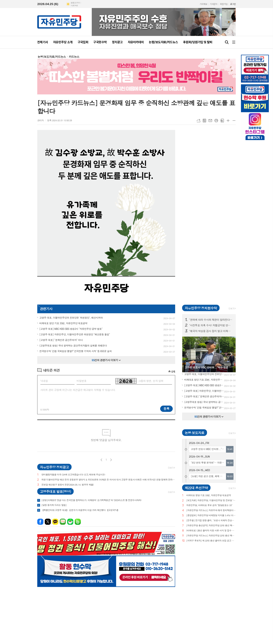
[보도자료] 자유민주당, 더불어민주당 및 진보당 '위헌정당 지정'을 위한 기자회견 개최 (211, 500)
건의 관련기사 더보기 (106, 360)
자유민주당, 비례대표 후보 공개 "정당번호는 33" (209, 505)
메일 (210, 120)
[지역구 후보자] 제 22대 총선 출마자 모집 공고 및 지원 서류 (211, 540)
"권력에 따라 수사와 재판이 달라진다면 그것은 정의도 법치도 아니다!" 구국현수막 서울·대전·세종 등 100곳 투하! (211, 319)
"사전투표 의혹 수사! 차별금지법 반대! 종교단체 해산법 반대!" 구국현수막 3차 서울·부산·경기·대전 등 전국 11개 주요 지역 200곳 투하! (211, 325)
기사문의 (213, 4)
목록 (204, 120)
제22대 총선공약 (196, 487)
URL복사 (198, 120)
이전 (101, 460)
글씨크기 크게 (228, 120)
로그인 (233, 4)
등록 (166, 408)
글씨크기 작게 (234, 120)
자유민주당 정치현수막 (201, 308)
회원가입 (223, 4)
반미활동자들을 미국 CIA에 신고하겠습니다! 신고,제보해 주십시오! (73, 474)
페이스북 (40, 522)
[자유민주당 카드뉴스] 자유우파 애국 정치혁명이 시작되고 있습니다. (211, 510)
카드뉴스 (74, 57)
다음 (111, 460)
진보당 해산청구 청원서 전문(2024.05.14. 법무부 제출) (67, 484)
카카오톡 (55, 522)
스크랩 (222, 120)
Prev (186, 354)
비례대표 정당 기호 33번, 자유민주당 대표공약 (208, 495)
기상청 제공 (74, 5)
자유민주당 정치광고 (54, 467)
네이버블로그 (63, 522)
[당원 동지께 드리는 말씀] (54, 505)
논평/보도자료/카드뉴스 (52, 57)
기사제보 (203, 4)
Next (231, 354)
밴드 (78, 522)
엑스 (48, 522)
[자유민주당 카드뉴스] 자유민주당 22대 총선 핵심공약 (211, 535)
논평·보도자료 (194, 432)
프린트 (216, 120)
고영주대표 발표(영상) (55, 491)
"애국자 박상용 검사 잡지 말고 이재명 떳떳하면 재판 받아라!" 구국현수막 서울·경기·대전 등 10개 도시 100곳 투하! (211, 331)
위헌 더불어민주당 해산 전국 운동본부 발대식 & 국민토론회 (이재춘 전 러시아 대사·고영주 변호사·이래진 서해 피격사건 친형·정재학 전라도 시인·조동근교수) (108, 479)
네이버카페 (70, 522)
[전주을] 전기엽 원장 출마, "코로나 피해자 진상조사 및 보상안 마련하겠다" (211, 520)
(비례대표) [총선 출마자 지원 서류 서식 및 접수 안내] (211, 530)
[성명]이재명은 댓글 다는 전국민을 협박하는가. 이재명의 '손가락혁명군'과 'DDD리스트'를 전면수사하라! (91, 500)
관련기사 (46, 308)
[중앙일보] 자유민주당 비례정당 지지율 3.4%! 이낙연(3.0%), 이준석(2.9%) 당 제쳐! (211, 515)
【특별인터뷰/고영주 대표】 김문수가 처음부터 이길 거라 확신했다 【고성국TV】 (80, 510)
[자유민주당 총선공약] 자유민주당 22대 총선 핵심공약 (211, 525)
